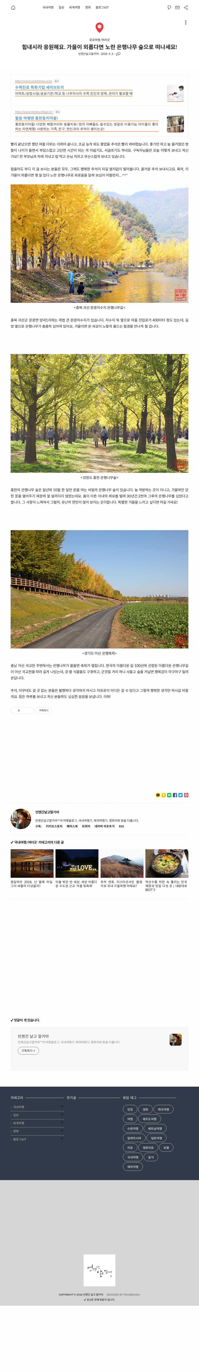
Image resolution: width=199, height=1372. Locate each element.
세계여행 (74, 7)
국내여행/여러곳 (99, 39)
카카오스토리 (54, 892)
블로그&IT (102, 7)
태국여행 (163, 1175)
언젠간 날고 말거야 (33, 1102)
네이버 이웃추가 (105, 892)
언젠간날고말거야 (88, 53)
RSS (121, 892)
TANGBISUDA (132, 1360)
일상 (61, 7)
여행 (130, 1185)
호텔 (166, 1214)
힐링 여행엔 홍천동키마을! (36, 184)
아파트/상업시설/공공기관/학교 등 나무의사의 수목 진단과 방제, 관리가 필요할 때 (74, 160)
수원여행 (132, 1195)
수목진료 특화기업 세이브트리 (39, 153)
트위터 (86, 892)
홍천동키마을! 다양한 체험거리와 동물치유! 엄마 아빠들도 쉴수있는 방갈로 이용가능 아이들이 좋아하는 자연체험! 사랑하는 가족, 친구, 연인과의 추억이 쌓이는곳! (86, 192)
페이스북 (72, 892)
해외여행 (132, 1233)
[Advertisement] (54, 104)
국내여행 (48, 7)
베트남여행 (155, 1195)
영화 (88, 7)
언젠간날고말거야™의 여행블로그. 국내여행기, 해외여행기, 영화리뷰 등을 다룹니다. (69, 1108)
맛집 (130, 1175)
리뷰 (130, 1214)
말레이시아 (134, 1204)
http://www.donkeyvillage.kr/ (34, 178)
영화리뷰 (148, 1214)
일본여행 (156, 1204)
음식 (151, 1223)
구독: (38, 892)
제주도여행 (149, 1185)
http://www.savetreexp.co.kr (33, 147)
